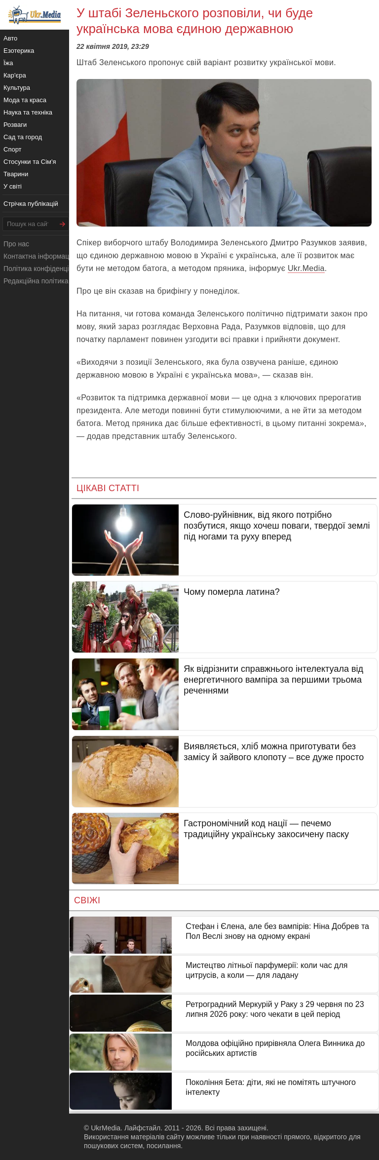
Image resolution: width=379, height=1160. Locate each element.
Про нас (16, 244)
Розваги (15, 124)
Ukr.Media (306, 268)
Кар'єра (14, 75)
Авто (10, 38)
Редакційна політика (35, 281)
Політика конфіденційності (45, 268)
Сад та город (22, 137)
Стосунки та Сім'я (29, 161)
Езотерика (18, 50)
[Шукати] (62, 224)
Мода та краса (24, 100)
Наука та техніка (27, 112)
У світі (12, 186)
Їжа (8, 63)
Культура (16, 87)
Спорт (12, 149)
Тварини (15, 174)
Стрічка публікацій (30, 203)
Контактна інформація (39, 256)
